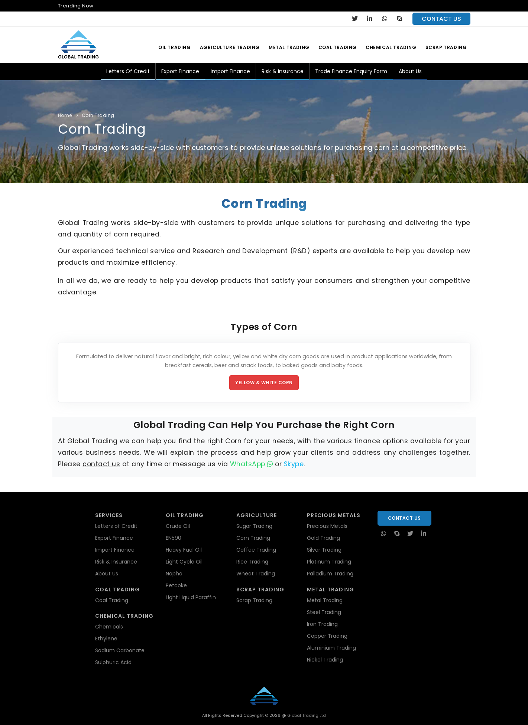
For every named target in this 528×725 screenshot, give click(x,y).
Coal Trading (337, 47)
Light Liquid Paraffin (191, 597)
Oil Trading (174, 47)
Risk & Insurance (283, 71)
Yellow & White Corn (264, 382)
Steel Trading (324, 612)
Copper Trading (327, 636)
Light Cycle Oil (184, 561)
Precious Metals (327, 526)
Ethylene (106, 638)
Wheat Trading (255, 573)
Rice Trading (252, 561)
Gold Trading (323, 538)
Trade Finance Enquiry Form (351, 71)
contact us (441, 18)
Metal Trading (289, 47)
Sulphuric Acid (113, 662)
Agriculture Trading (230, 47)
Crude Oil (178, 526)
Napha (174, 573)
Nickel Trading (325, 659)
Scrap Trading (446, 47)
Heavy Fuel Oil (184, 549)
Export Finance (180, 71)
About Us (410, 71)
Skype (294, 464)
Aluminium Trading (331, 647)
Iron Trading (322, 624)
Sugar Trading (254, 526)
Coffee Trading (256, 549)
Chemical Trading (391, 47)
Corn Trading (98, 115)
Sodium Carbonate (120, 650)
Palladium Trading (330, 573)
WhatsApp (251, 464)
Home (65, 115)
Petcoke (176, 585)
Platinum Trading (329, 561)
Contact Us (404, 518)
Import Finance (230, 71)
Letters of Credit (128, 71)
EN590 (173, 538)
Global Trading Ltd (306, 715)
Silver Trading (324, 549)
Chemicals (109, 626)
